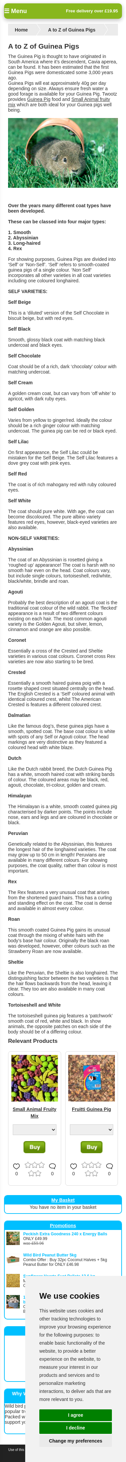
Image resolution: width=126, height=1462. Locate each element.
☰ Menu (15, 11)
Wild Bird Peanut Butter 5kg (50, 1255)
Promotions (63, 1225)
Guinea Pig (38, 99)
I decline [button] (75, 1427)
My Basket (63, 1200)
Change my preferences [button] (75, 1441)
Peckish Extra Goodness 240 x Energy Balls (65, 1234)
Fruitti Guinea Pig (91, 1109)
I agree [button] (75, 1415)
